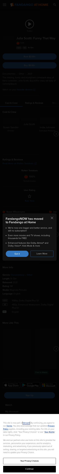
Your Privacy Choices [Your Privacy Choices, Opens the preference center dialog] (29, 461)
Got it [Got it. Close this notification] (17, 253)
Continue (29, 469)
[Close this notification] (51, 217)
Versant (26, 423)
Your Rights (49, 432)
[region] (29, 444)
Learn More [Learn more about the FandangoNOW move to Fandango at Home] (42, 253)
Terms (9, 426)
